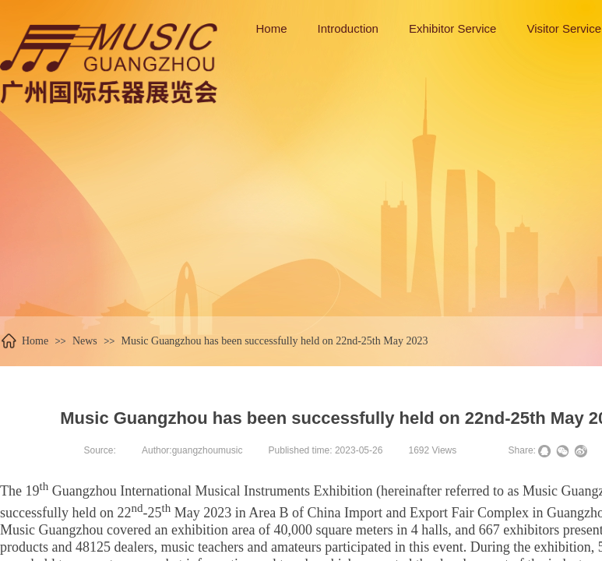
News (84, 341)
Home (35, 341)
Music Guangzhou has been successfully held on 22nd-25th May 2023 (274, 341)
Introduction (348, 28)
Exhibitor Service (453, 28)
